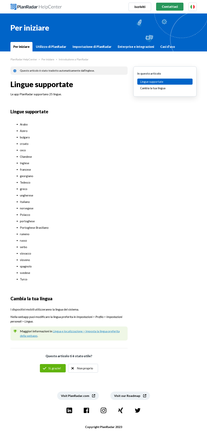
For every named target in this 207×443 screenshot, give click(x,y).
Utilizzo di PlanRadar (51, 46)
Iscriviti (139, 7)
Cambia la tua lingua (152, 88)
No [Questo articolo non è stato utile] (83, 368)
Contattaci (170, 6)
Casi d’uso (167, 46)
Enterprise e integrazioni (136, 46)
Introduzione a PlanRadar (73, 59)
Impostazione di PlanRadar (92, 46)
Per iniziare (21, 46)
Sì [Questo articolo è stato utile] (53, 368)
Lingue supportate (151, 81)
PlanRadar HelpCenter (23, 59)
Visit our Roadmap (127, 395)
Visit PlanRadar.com (75, 395)
